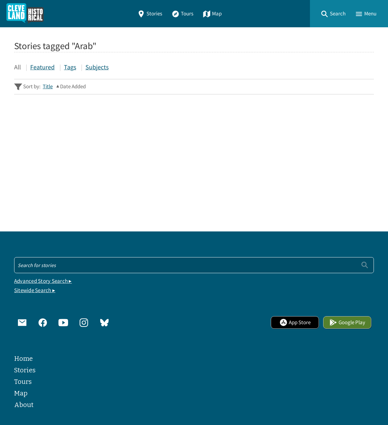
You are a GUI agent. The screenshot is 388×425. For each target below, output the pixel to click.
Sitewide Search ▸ (34, 290)
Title (48, 86)
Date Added (73, 86)
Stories (149, 13)
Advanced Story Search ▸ (43, 281)
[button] (333, 13)
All (17, 67)
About (23, 405)
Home (23, 358)
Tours (182, 13)
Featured (42, 67)
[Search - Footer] (194, 265)
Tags (70, 67)
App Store (295, 322)
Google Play (347, 322)
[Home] (25, 13)
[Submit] (364, 265)
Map (212, 13)
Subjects (97, 67)
